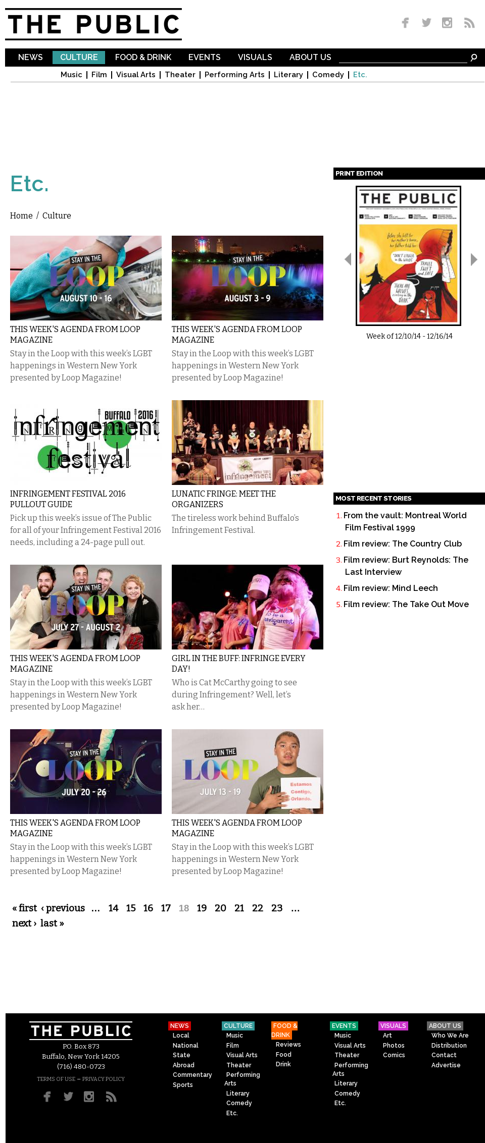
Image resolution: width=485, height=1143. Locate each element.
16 (148, 908)
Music (71, 75)
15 (130, 908)
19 (202, 908)
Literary (288, 75)
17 (166, 908)
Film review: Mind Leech (391, 588)
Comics (394, 1055)
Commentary (192, 1074)
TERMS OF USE (56, 1079)
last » (52, 923)
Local (181, 1035)
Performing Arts (235, 75)
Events (204, 57)
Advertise (446, 1065)
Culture (79, 57)
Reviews (288, 1044)
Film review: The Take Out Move (406, 604)
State (181, 1055)
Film (99, 75)
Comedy (328, 75)
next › (24, 923)
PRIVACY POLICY (103, 1079)
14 (113, 908)
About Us (310, 57)
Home (21, 216)
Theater (180, 75)
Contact (444, 1055)
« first (24, 908)
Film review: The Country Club (403, 544)
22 (257, 908)
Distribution (449, 1045)
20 (220, 908)
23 (276, 908)
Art (387, 1035)
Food (284, 1054)
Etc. (360, 75)
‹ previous (63, 908)
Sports (183, 1084)
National (186, 1045)
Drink (283, 1064)
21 (239, 908)
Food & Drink (143, 57)
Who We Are (450, 1035)
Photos (394, 1045)
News (30, 57)
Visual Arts (136, 75)
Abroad (184, 1065)
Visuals (255, 57)
